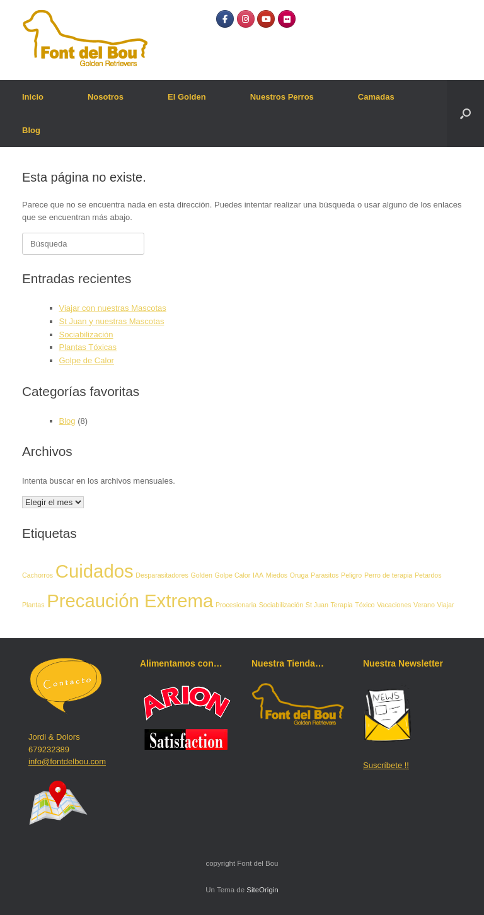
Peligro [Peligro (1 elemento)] (351, 575)
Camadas (376, 97)
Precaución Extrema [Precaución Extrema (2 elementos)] (130, 600)
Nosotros (106, 97)
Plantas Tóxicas (88, 347)
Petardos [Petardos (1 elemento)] (428, 575)
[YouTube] (266, 19)
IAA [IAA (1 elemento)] (258, 575)
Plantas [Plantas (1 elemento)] (33, 605)
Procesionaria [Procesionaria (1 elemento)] (236, 605)
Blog (31, 130)
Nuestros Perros (282, 97)
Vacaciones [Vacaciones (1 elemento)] (394, 605)
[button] (465, 113)
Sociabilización (86, 334)
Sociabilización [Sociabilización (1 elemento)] (281, 605)
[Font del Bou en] (307, 19)
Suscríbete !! (386, 765)
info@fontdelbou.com (67, 761)
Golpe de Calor (86, 360)
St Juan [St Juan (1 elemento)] (317, 605)
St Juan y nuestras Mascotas (111, 321)
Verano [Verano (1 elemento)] (424, 605)
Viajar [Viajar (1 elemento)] (445, 605)
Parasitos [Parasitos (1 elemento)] (324, 575)
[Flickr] (287, 19)
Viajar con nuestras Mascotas (112, 308)
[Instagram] (246, 19)
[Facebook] (225, 19)
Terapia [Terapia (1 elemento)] (342, 605)
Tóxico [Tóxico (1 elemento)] (364, 605)
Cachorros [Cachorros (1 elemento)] (37, 575)
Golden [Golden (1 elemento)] (201, 575)
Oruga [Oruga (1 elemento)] (299, 575)
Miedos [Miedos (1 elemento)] (276, 575)
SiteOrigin (262, 890)
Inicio (32, 97)
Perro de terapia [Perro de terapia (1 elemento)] (388, 575)
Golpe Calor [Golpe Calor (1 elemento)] (232, 575)
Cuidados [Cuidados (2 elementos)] (94, 571)
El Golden (187, 97)
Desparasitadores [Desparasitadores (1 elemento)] (161, 575)
